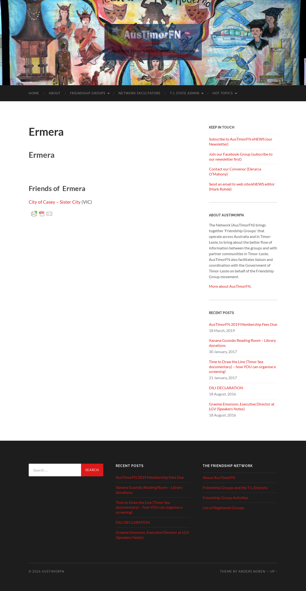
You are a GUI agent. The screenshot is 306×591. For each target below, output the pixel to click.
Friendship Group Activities (225, 497)
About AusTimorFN (219, 477)
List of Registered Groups (223, 507)
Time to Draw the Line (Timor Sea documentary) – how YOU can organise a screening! (242, 366)
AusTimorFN (53, 571)
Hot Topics (223, 93)
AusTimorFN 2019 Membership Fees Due (243, 324)
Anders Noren (251, 571)
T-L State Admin (184, 93)
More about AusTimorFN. (230, 286)
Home (34, 93)
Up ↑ (273, 571)
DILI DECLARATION (226, 387)
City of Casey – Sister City (55, 202)
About (54, 93)
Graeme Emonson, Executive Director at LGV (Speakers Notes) (241, 406)
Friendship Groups (87, 93)
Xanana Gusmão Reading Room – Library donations (242, 343)
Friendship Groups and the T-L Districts (235, 487)
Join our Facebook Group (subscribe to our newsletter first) (241, 156)
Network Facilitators (139, 93)
